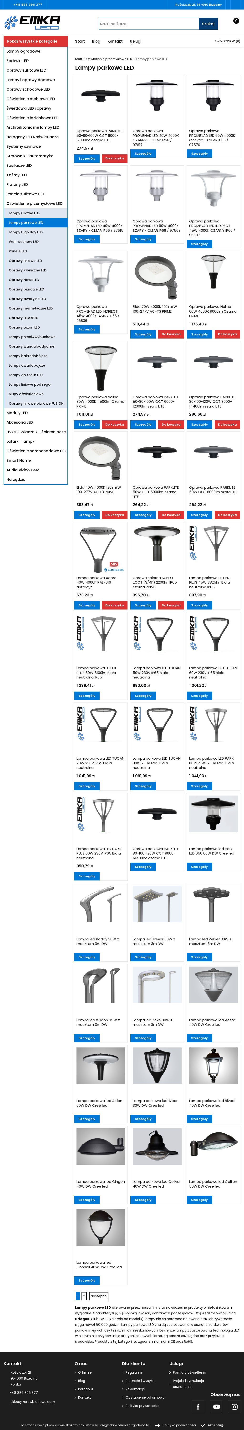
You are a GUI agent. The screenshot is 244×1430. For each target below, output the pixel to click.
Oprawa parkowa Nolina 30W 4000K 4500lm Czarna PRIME (100, 402)
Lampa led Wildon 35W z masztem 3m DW (98, 1022)
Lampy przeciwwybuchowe (32, 336)
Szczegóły (87, 158)
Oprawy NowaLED (24, 279)
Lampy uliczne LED (24, 213)
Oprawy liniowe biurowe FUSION (36, 403)
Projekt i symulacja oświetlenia (188, 1383)
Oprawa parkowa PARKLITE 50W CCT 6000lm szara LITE (213, 490)
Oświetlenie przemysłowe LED (34, 203)
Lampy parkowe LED (26, 222)
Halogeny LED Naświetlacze (32, 137)
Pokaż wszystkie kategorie (32, 41)
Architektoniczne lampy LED (32, 127)
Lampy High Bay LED (26, 232)
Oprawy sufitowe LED (26, 70)
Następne (99, 1296)
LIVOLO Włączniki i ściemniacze (36, 432)
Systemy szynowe (23, 146)
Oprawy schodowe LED (28, 89)
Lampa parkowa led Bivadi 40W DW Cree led (212, 1103)
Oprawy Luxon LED (24, 327)
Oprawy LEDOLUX (23, 317)
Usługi (135, 42)
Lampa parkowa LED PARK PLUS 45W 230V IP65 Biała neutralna (211, 763)
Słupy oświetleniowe (26, 394)
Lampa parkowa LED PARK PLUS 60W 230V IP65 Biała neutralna (98, 853)
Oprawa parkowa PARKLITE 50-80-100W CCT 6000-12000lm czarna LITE (99, 135)
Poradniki (85, 1389)
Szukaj (208, 23)
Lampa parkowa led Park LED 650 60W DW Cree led (211, 851)
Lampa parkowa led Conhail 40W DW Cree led (99, 1265)
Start (80, 41)
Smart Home (18, 460)
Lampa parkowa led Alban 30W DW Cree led (155, 1103)
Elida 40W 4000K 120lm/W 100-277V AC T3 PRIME (98, 490)
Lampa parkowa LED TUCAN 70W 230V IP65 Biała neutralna (100, 763)
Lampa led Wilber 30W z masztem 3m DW (210, 941)
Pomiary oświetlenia (189, 1372)
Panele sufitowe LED (25, 194)
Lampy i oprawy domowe (30, 80)
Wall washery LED (24, 241)
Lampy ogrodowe (23, 51)
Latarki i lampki (21, 441)
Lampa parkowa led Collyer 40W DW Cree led (157, 1184)
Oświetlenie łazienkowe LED (32, 118)
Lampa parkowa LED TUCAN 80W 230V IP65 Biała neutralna (157, 763)
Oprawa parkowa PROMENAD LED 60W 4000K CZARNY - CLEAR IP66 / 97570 (212, 137)
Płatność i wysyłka (141, 1380)
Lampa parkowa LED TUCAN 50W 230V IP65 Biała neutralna (157, 673)
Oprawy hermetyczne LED (31, 308)
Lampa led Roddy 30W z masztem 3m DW (97, 941)
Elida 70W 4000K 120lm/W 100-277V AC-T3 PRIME (155, 309)
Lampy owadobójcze (27, 365)
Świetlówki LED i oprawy (28, 108)
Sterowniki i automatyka (30, 156)
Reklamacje (135, 1389)
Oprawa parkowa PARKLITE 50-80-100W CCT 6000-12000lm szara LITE (156, 402)
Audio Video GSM (23, 470)
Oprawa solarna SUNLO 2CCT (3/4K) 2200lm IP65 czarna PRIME (155, 582)
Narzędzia (15, 479)
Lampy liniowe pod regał (30, 384)
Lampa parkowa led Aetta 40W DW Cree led (212, 1022)
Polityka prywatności (142, 1405)
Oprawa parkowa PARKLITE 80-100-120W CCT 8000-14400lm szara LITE (212, 402)
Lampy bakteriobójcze (28, 356)
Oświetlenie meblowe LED (30, 99)
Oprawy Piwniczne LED (27, 270)
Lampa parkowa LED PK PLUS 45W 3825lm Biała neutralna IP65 (209, 582)
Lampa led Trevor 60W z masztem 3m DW (154, 941)
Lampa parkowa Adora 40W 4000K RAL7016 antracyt (96, 582)
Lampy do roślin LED (26, 375)
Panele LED (18, 251)
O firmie (85, 1372)
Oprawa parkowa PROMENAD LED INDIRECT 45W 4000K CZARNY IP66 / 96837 (212, 228)
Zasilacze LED (19, 165)
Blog (96, 41)
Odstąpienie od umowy (145, 1397)
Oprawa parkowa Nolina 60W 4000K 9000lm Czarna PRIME (213, 311)
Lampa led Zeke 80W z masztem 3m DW (153, 1022)
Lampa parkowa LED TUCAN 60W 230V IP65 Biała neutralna (213, 673)
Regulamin (134, 1372)
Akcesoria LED (19, 422)
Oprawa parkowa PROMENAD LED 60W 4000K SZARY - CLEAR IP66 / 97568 (157, 226)
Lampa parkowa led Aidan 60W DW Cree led (99, 1103)
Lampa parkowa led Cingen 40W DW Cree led (100, 1184)
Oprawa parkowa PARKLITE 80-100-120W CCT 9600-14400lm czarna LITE (156, 853)
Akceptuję (216, 1425)
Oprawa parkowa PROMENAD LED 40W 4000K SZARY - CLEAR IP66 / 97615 (99, 226)
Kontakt (115, 41)
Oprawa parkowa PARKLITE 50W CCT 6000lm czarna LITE (156, 492)
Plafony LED (17, 184)
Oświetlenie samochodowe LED (36, 451)
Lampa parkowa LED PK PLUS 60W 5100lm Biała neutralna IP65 (96, 673)
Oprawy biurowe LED (26, 289)
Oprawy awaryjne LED (27, 298)
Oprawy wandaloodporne (31, 346)
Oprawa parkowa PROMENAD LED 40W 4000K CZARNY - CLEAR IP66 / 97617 (156, 137)
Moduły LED (17, 413)
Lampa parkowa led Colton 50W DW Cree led (213, 1184)
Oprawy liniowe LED (25, 260)
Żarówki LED (17, 61)
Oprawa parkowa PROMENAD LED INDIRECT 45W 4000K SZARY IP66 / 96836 (97, 313)
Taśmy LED (16, 175)
